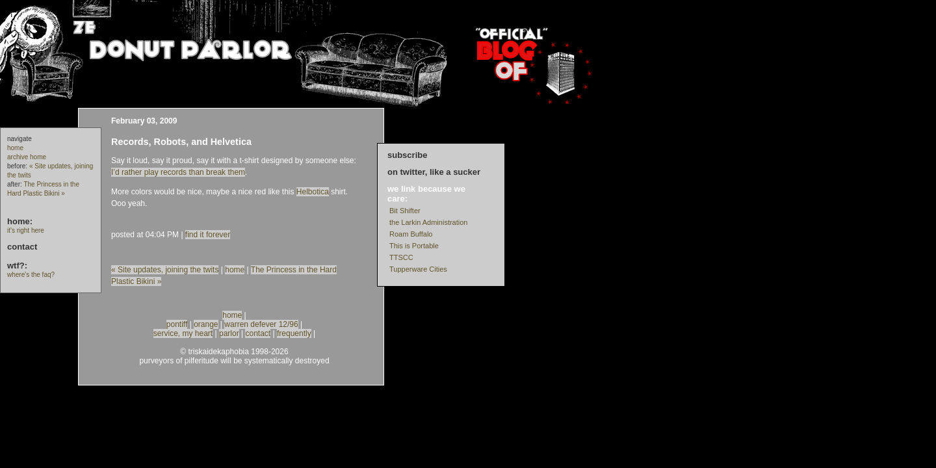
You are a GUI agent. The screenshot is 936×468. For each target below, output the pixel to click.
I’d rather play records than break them (178, 172)
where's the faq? (31, 274)
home (15, 147)
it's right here (25, 230)
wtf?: (17, 265)
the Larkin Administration (428, 222)
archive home (26, 157)
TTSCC (401, 257)
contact (22, 247)
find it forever (207, 234)
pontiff (176, 324)
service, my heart (183, 333)
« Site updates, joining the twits (164, 269)
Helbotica (312, 191)
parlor (229, 333)
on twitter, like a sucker (433, 172)
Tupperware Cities (418, 269)
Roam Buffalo (410, 234)
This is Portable (414, 246)
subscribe (407, 155)
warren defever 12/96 (261, 324)
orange (206, 324)
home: (19, 221)
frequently (294, 333)
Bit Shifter (405, 210)
